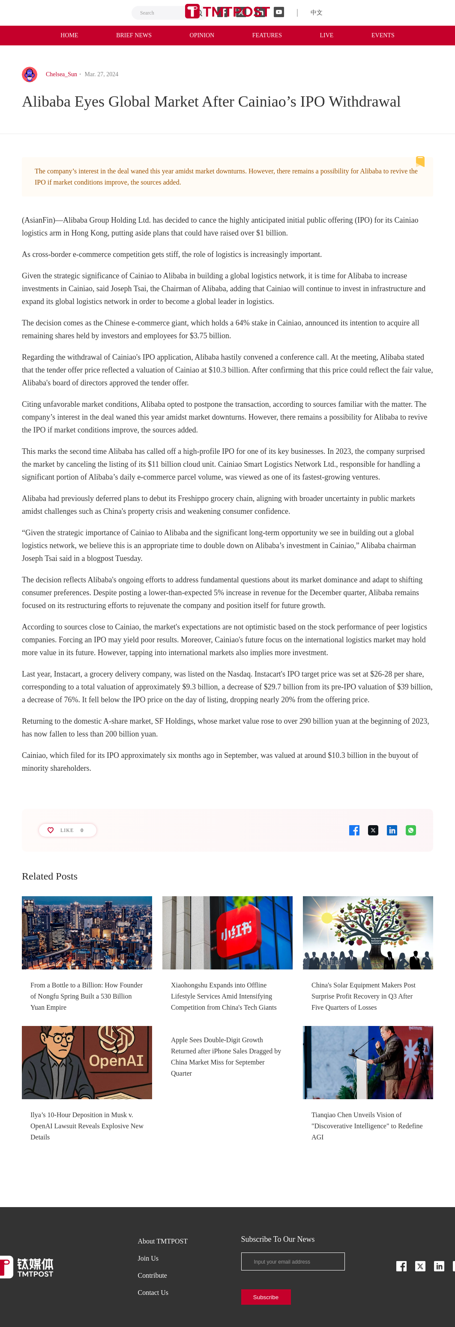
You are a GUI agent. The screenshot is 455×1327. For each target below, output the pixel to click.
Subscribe (265, 1297)
